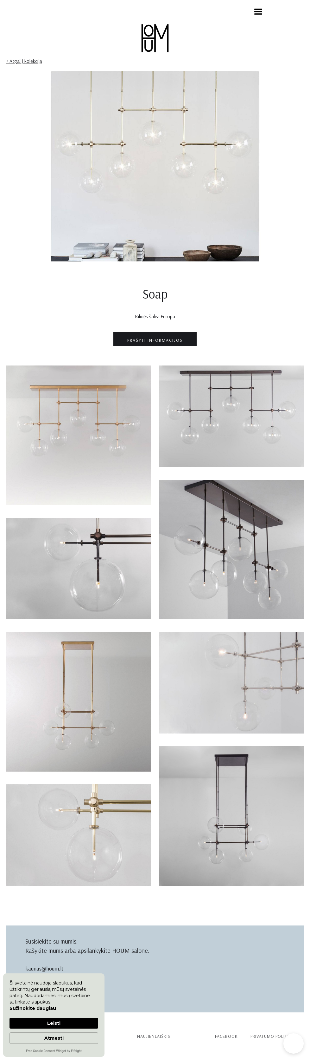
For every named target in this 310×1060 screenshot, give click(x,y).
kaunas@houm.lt (44, 968)
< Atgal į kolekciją (24, 61)
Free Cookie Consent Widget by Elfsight (54, 1051)
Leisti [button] (53, 1023)
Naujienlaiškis (153, 1036)
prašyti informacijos (155, 340)
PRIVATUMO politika (272, 1036)
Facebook (226, 1036)
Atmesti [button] (54, 1038)
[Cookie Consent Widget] (53, 1015)
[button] (258, 12)
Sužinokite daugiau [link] (32, 1008)
